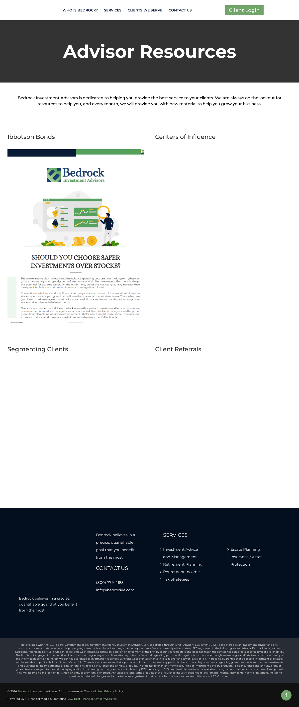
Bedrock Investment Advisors (37, 691)
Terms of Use (93, 691)
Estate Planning (245, 549)
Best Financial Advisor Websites (95, 699)
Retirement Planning (182, 564)
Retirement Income (181, 571)
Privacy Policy (113, 691)
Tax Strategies (176, 579)
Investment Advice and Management (180, 553)
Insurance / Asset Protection (246, 560)
